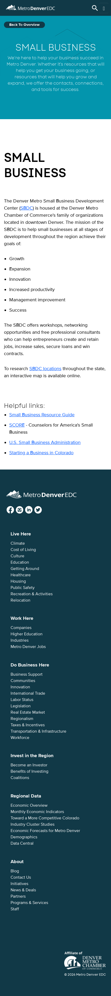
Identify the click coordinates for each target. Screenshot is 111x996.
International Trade (28, 693)
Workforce (20, 737)
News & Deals (23, 890)
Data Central (22, 843)
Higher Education (27, 634)
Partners (18, 896)
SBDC (26, 208)
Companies (21, 627)
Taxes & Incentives (28, 725)
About (17, 861)
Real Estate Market (28, 712)
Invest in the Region (32, 755)
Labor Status (22, 699)
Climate (18, 543)
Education (20, 562)
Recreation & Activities (32, 594)
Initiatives (19, 883)
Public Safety (23, 587)
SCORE (17, 425)
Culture (17, 556)
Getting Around (25, 568)
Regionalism (22, 718)
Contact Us (21, 877)
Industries (20, 640)
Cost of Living (23, 549)
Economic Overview (29, 805)
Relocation (20, 600)
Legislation (21, 706)
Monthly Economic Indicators (37, 811)
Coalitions (20, 777)
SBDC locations (45, 368)
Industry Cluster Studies (32, 824)
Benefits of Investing (29, 771)
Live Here (21, 534)
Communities (23, 680)
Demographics (24, 837)
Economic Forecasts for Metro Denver (45, 830)
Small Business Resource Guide (42, 415)
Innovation (20, 687)
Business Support (27, 674)
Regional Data (26, 796)
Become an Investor (29, 765)
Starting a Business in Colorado (41, 453)
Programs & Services (29, 902)
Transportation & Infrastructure (38, 731)
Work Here (22, 618)
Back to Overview (24, 24)
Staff (15, 909)
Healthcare (21, 575)
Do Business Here (30, 665)
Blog (15, 871)
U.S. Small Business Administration (45, 442)
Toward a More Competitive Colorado (45, 818)
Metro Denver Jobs (28, 646)
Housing (18, 581)
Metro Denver (30, 6)
